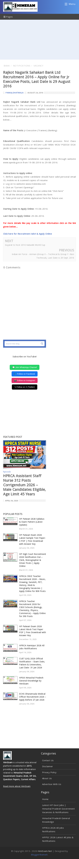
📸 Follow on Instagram (24, 380)
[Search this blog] (25, 343)
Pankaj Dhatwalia (14, 92)
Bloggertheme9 (39, 854)
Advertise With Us (51, 784)
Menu (70, 4)
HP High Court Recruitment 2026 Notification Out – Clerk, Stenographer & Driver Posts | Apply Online (32, 560)
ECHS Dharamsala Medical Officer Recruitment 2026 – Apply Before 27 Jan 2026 (32, 696)
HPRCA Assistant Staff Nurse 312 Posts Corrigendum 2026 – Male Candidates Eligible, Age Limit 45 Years (24, 484)
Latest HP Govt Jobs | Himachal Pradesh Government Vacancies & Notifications (58, 809)
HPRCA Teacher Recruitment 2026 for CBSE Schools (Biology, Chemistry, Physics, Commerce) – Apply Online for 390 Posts (32, 609)
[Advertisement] (39, 40)
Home (45, 799)
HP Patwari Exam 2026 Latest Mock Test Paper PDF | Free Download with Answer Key (32, 631)
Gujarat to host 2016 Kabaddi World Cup (25, 245)
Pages (8, 16)
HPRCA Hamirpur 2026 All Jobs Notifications (31, 647)
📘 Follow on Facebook (24, 374)
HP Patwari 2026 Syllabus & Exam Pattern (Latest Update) (31, 521)
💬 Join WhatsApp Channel (24, 367)
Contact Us (48, 760)
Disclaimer (47, 766)
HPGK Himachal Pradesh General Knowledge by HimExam (31, 680)
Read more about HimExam (17, 786)
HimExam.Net (45, 851)
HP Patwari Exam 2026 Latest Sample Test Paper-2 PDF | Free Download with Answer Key (32, 539)
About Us (47, 778)
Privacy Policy (49, 772)
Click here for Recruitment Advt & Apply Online (27, 233)
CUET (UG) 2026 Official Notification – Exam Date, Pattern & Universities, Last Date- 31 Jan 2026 (32, 663)
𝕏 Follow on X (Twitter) (24, 387)
